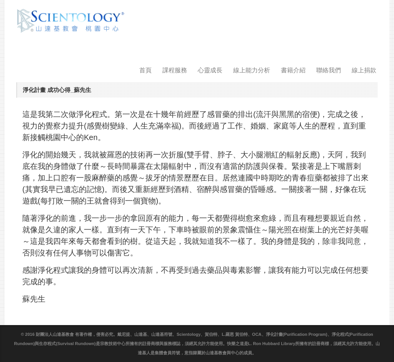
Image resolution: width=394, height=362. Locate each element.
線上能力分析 (251, 70)
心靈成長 (210, 70)
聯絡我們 (328, 70)
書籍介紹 (293, 70)
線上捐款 (364, 70)
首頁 (145, 70)
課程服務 (174, 70)
